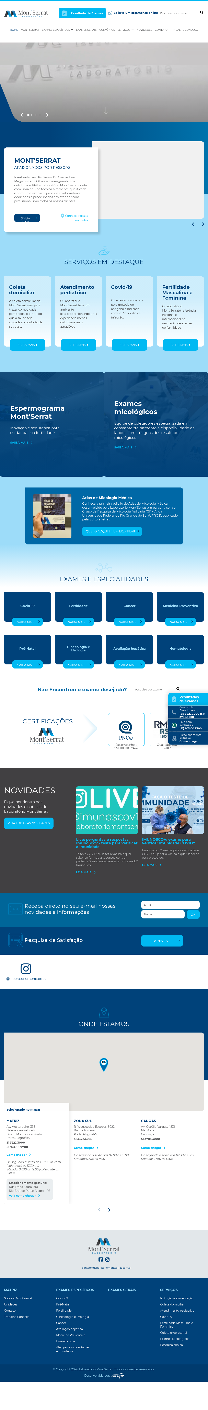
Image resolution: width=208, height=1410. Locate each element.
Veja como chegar (24, 1230)
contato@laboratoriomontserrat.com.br (106, 1302)
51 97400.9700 (17, 1181)
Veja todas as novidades (29, 857)
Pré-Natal (27, 683)
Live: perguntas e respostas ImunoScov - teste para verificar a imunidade (107, 877)
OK (193, 949)
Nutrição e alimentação (177, 1333)
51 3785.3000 (150, 1173)
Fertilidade (78, 640)
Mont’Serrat (30, 29)
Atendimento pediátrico (177, 1345)
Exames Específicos (57, 29)
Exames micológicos (135, 442)
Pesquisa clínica (171, 1379)
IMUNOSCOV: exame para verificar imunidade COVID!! (168, 876)
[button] (21, 149)
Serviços (126, 29)
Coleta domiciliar (172, 1339)
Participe (166, 975)
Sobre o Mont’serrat (18, 1333)
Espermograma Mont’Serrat (37, 447)
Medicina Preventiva (180, 640)
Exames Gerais (86, 29)
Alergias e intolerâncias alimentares (72, 1383)
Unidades (10, 1339)
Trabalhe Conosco (184, 29)
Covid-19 (27, 640)
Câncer (130, 640)
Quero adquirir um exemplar (112, 566)
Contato (161, 29)
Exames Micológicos (174, 1373)
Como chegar (19, 1189)
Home (14, 29)
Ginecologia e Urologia (78, 683)
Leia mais (86, 906)
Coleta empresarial (173, 1367)
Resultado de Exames (82, 13)
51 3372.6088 (83, 1173)
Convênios (107, 29)
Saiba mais (29, 253)
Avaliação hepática (129, 683)
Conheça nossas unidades (74, 252)
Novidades (144, 29)
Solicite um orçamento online (133, 13)
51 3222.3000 (16, 1177)
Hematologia (181, 683)
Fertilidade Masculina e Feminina (176, 1359)
